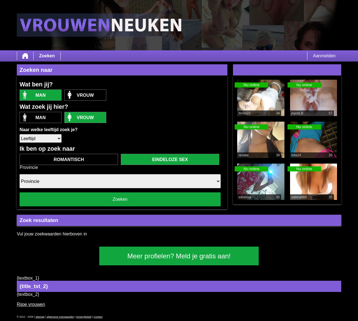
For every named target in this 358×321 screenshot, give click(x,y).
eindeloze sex (170, 159)
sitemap (40, 316)
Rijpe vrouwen (31, 304)
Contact (97, 316)
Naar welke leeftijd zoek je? (48, 129)
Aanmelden (324, 55)
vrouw (85, 95)
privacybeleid (83, 316)
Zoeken (47, 55)
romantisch (69, 159)
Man (41, 95)
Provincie (29, 167)
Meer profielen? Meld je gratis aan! (179, 256)
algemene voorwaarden (60, 316)
